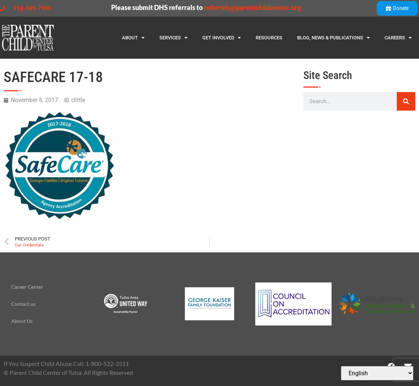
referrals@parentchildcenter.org (252, 8)
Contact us (23, 304)
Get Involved (221, 38)
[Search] (406, 101)
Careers (398, 38)
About (133, 38)
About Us (22, 321)
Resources (269, 37)
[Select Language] (377, 373)
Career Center (27, 287)
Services (173, 38)
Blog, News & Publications (333, 38)
